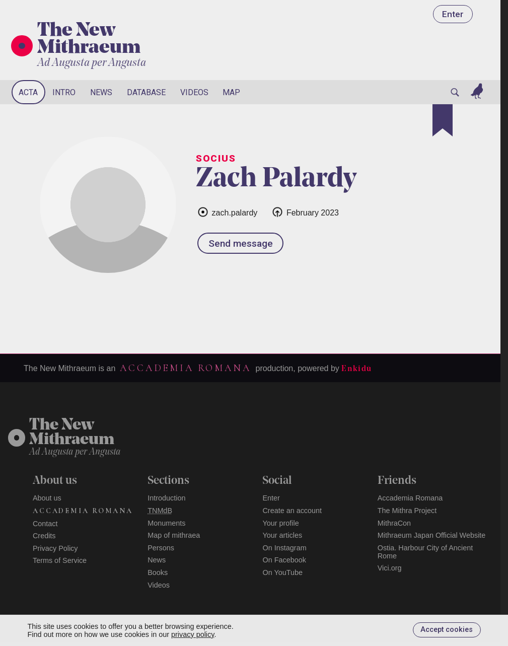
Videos (194, 92)
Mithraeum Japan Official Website (432, 535)
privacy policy (192, 634)
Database (146, 92)
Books (158, 572)
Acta (28, 92)
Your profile (280, 523)
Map (231, 92)
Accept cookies (446, 629)
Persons (161, 548)
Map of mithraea (174, 535)
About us (47, 498)
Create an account (292, 511)
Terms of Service (60, 560)
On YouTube (282, 572)
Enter (453, 14)
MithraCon (394, 523)
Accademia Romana (185, 368)
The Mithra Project (407, 511)
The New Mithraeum (88, 39)
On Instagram (284, 548)
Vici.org (390, 568)
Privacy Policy (55, 548)
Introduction (166, 498)
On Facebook (284, 560)
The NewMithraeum (71, 432)
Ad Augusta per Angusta (91, 63)
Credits (44, 536)
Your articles (282, 535)
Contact (45, 524)
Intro (64, 92)
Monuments (166, 523)
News (101, 92)
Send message (240, 243)
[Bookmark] (442, 120)
